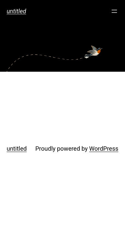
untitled (16, 11)
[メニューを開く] (114, 11)
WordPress (103, 148)
